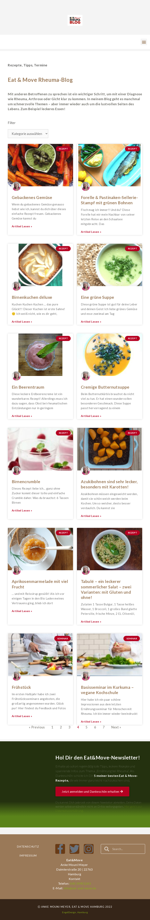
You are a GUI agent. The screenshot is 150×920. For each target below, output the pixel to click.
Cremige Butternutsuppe (105, 387)
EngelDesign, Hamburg (75, 912)
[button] (144, 42)
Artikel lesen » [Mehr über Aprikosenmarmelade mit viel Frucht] (22, 611)
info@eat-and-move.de (79, 888)
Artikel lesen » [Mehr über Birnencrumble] (22, 510)
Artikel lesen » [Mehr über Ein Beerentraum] (22, 416)
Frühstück (21, 687)
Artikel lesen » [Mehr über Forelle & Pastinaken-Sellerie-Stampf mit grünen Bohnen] (91, 231)
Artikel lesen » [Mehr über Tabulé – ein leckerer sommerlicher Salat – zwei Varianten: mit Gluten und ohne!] (91, 621)
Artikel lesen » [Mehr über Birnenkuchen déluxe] (22, 321)
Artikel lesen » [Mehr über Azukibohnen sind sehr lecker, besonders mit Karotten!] (91, 516)
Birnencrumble (26, 481)
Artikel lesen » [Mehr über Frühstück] (22, 716)
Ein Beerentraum (28, 387)
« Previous (37, 727)
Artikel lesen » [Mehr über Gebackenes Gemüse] (22, 226)
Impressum (28, 855)
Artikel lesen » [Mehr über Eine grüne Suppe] (91, 321)
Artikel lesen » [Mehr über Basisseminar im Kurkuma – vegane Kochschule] (91, 721)
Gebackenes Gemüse (32, 197)
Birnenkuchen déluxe (32, 297)
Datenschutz (28, 846)
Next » (116, 727)
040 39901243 (80, 883)
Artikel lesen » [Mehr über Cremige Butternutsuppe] (91, 416)
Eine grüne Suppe (97, 297)
